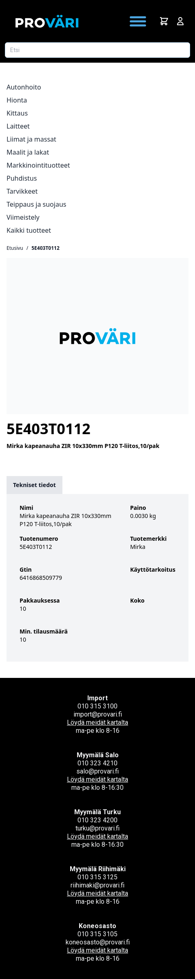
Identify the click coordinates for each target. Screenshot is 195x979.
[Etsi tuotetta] (97, 50)
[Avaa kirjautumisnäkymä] (180, 21)
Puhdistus (22, 178)
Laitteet (18, 126)
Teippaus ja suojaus (36, 204)
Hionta (17, 100)
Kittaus (17, 113)
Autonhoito (24, 87)
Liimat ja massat (31, 139)
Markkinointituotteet (38, 165)
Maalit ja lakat (28, 152)
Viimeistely (23, 217)
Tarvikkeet (22, 191)
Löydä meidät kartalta (97, 722)
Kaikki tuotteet (29, 230)
